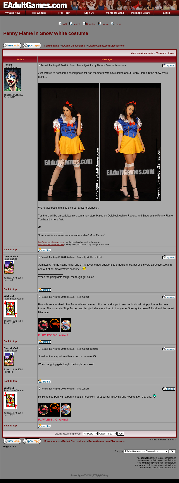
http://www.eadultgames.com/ (51, 244)
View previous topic (142, 53)
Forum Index (51, 45)
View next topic (165, 53)
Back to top (10, 249)
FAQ (63, 24)
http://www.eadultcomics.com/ (51, 242)
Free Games (38, 12)
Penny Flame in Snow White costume (45, 33)
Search (74, 24)
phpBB (83, 475)
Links (166, 12)
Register (89, 24)
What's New (12, 12)
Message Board (140, 12)
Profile (103, 24)
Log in (116, 24)
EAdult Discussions (73, 45)
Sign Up (89, 12)
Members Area (115, 12)
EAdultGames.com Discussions (106, 45)
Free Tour (64, 12)
